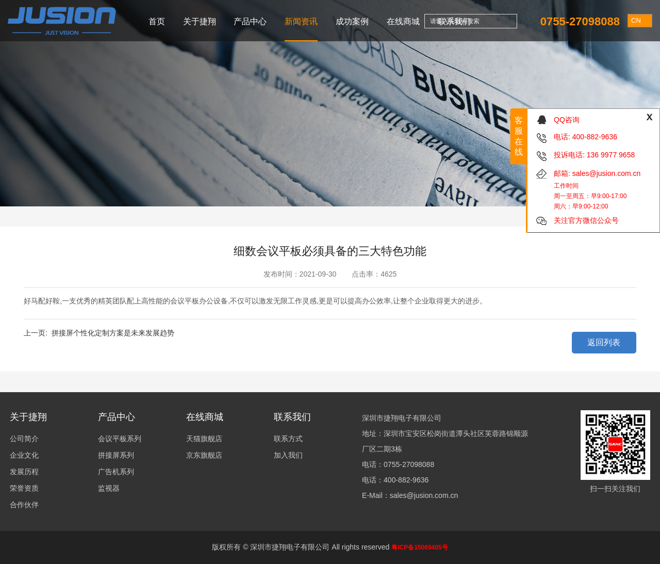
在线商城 (403, 21)
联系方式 (288, 438)
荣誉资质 (24, 488)
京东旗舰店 (204, 455)
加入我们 (288, 455)
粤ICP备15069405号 (419, 547)
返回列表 (603, 342)
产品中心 (250, 21)
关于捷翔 (199, 21)
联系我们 (454, 21)
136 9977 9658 (611, 155)
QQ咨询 (567, 120)
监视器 (109, 488)
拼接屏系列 (116, 455)
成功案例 (352, 21)
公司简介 (24, 438)
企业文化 (24, 455)
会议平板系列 (119, 438)
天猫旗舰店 (204, 438)
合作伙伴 (24, 505)
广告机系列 (116, 472)
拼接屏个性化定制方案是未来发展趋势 (113, 333)
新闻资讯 (301, 21)
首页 (156, 21)
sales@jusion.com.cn (606, 173)
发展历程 (24, 472)
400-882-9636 (594, 137)
